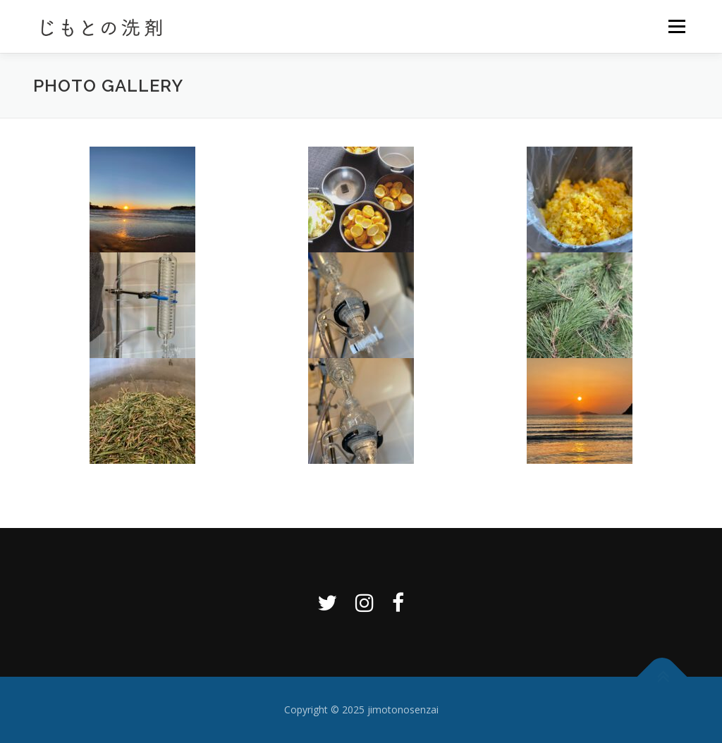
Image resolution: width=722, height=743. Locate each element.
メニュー (676, 26)
